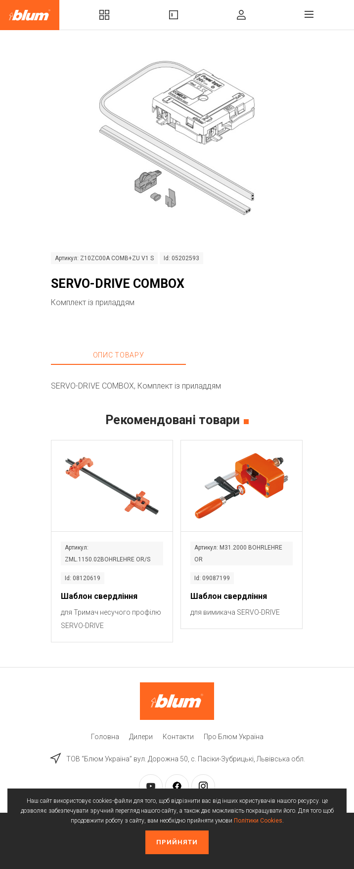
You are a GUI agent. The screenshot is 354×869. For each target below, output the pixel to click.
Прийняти (177, 842)
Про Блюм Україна (234, 737)
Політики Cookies (258, 820)
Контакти (178, 737)
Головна (105, 737)
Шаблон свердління (99, 596)
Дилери (141, 737)
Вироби (173, 15)
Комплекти (104, 15)
